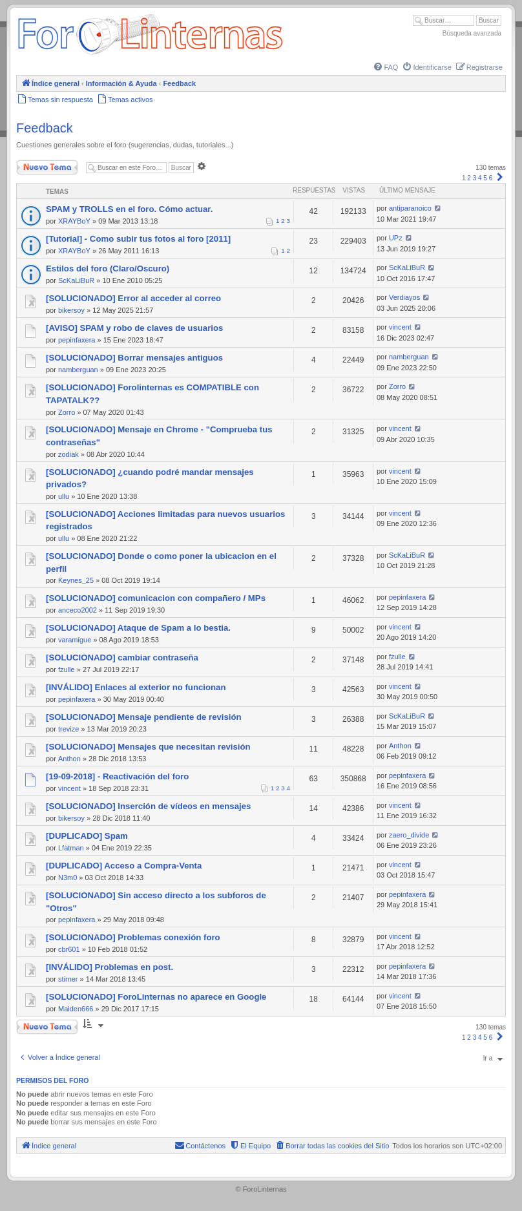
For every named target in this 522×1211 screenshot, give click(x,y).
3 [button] (475, 178)
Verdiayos (404, 297)
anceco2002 (77, 610)
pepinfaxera (77, 340)
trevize (68, 729)
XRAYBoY (74, 221)
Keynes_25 (76, 580)
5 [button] (485, 178)
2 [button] (469, 178)
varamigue (74, 640)
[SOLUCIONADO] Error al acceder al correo (133, 298)
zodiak (68, 454)
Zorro (66, 412)
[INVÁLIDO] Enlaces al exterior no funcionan (135, 687)
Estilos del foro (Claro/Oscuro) (107, 268)
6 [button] (491, 178)
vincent (400, 327)
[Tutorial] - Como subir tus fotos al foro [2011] (138, 239)
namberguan (78, 370)
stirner (68, 979)
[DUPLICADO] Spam (87, 836)
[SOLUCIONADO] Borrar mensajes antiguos (134, 358)
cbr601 (69, 949)
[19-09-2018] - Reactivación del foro (117, 776)
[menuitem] (385, 67)
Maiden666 (75, 1009)
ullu (63, 496)
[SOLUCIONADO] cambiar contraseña (122, 657)
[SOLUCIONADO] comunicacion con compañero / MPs (156, 598)
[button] (500, 178)
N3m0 (67, 877)
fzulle (66, 669)
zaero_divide (409, 835)
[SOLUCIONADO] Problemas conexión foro (133, 937)
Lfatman (71, 848)
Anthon (69, 759)
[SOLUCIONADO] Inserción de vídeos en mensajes (148, 806)
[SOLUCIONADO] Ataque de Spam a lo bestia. (138, 628)
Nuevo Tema (47, 167)
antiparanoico (410, 208)
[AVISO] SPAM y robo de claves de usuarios (134, 328)
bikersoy (71, 310)
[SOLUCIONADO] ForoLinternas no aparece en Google (156, 997)
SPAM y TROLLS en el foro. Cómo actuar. (129, 209)
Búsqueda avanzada (472, 33)
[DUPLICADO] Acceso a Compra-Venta (124, 865)
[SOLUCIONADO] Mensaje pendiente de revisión (144, 717)
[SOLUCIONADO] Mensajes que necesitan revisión (148, 747)
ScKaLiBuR (76, 280)
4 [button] (480, 178)
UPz (395, 238)
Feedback (44, 128)
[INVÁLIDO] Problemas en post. (109, 967)
